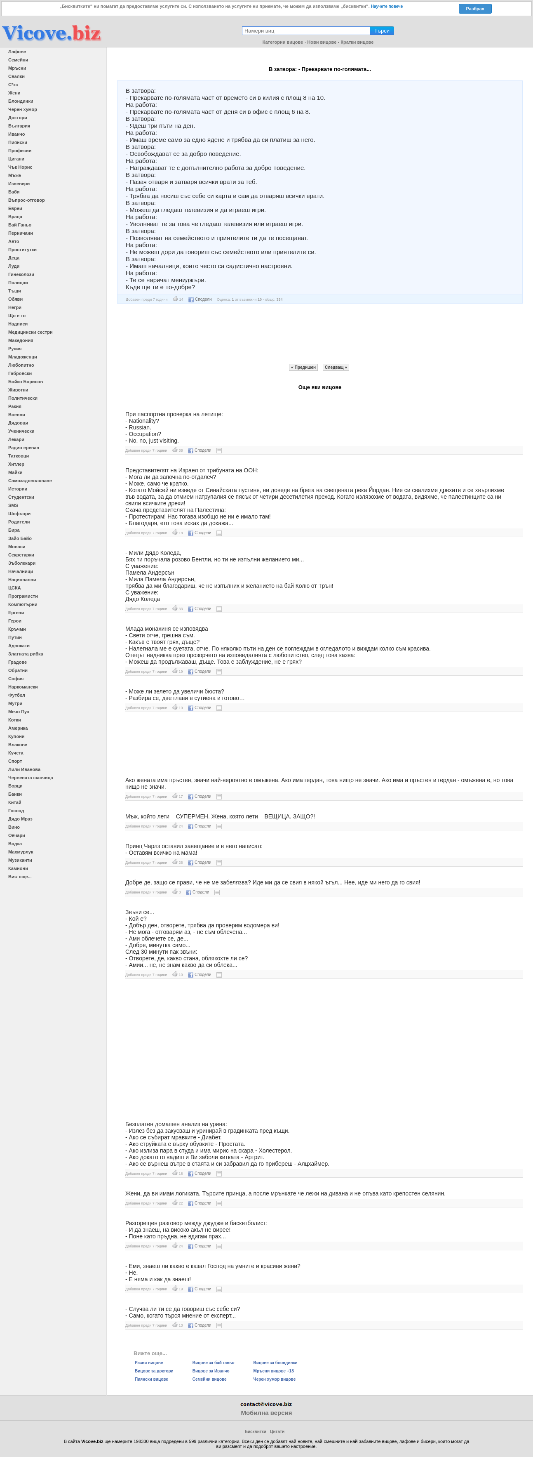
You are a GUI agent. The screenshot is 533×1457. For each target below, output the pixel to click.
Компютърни (23, 604)
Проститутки (22, 249)
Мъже (14, 175)
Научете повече (387, 6)
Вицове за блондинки (276, 1362)
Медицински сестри (30, 332)
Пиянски (17, 142)
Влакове (17, 744)
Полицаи (18, 282)
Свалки (16, 76)
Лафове (17, 51)
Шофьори (19, 513)
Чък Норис (20, 167)
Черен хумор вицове (275, 1379)
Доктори (17, 117)
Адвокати (19, 645)
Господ (16, 810)
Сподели (199, 299)
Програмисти (23, 596)
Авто (13, 241)
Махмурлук (20, 851)
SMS (13, 505)
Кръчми (17, 629)
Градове (17, 662)
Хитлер (16, 464)
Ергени (16, 612)
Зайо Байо (20, 538)
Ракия (14, 406)
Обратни (18, 670)
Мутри (15, 703)
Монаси (17, 546)
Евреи (15, 208)
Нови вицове (321, 42)
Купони (16, 736)
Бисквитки (255, 1431)
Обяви (15, 299)
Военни (16, 414)
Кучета (15, 752)
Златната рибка (25, 653)
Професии (19, 150)
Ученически (21, 431)
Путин (15, 637)
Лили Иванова (24, 769)
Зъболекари (21, 563)
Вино (14, 827)
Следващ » (336, 367)
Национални (22, 579)
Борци (15, 785)
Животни (18, 389)
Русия (14, 348)
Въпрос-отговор (26, 200)
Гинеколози (21, 274)
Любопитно (21, 365)
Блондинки (20, 101)
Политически (23, 398)
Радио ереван (23, 447)
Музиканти (20, 860)
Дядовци (18, 422)
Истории (17, 488)
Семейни (18, 59)
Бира (14, 530)
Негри (14, 307)
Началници (20, 571)
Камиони (18, 868)
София (15, 678)
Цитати (277, 1431)
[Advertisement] (320, 333)
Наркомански (23, 686)
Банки (15, 794)
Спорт (15, 761)
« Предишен (303, 367)
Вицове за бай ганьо (214, 1362)
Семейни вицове (210, 1379)
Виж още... (20, 876)
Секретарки (21, 554)
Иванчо (16, 134)
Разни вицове (149, 1362)
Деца (13, 257)
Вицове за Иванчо (211, 1371)
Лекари (16, 439)
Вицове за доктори (154, 1371)
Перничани (20, 233)
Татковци (18, 455)
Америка (18, 728)
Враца (15, 216)
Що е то (17, 315)
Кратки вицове (356, 42)
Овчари (16, 835)
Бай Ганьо (19, 224)
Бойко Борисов (25, 381)
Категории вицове (283, 42)
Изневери (19, 183)
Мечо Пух (18, 711)
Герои (14, 620)
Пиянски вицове (151, 1379)
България (19, 125)
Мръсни (17, 68)
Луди (13, 266)
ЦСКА (14, 587)
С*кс (13, 84)
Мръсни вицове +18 (274, 1371)
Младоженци (22, 356)
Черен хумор (22, 109)
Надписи (18, 323)
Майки (15, 472)
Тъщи (14, 290)
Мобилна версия (266, 1412)
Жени (14, 92)
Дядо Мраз (20, 818)
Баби (14, 191)
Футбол (16, 695)
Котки (14, 719)
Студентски (21, 497)
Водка (15, 843)
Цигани (16, 158)
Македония (20, 340)
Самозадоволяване (30, 480)
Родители (19, 521)
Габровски (20, 373)
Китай (14, 802)
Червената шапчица (30, 777)
